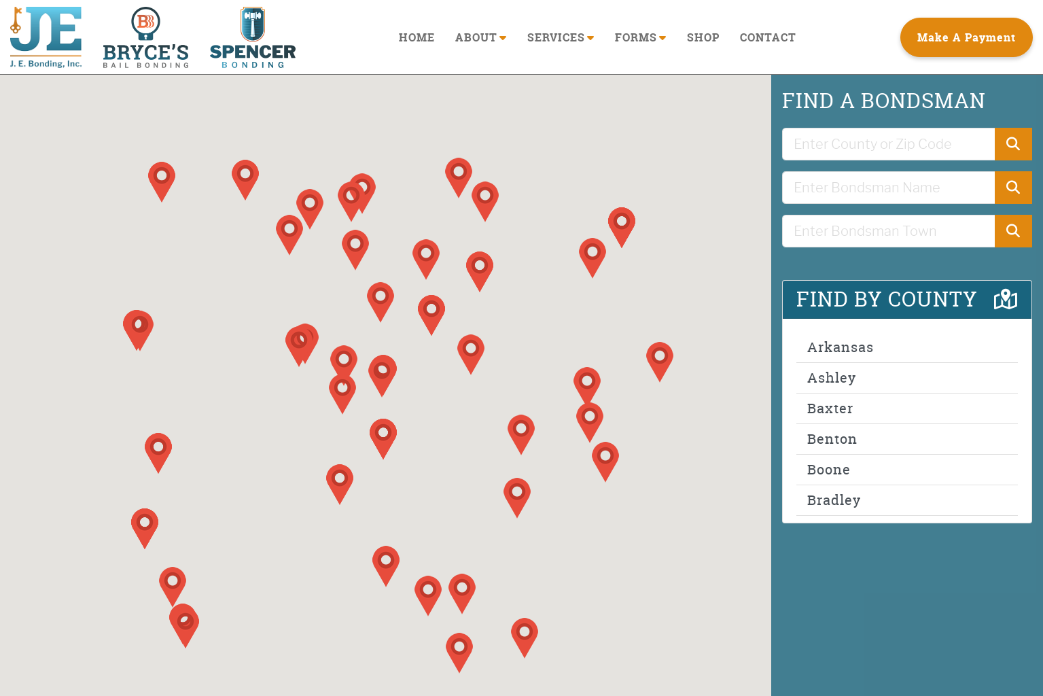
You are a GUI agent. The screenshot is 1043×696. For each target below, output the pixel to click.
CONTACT (768, 37)
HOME (417, 37)
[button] (140, 331)
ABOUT (481, 37)
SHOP (703, 37)
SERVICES (561, 37)
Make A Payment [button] (966, 37)
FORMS (641, 37)
